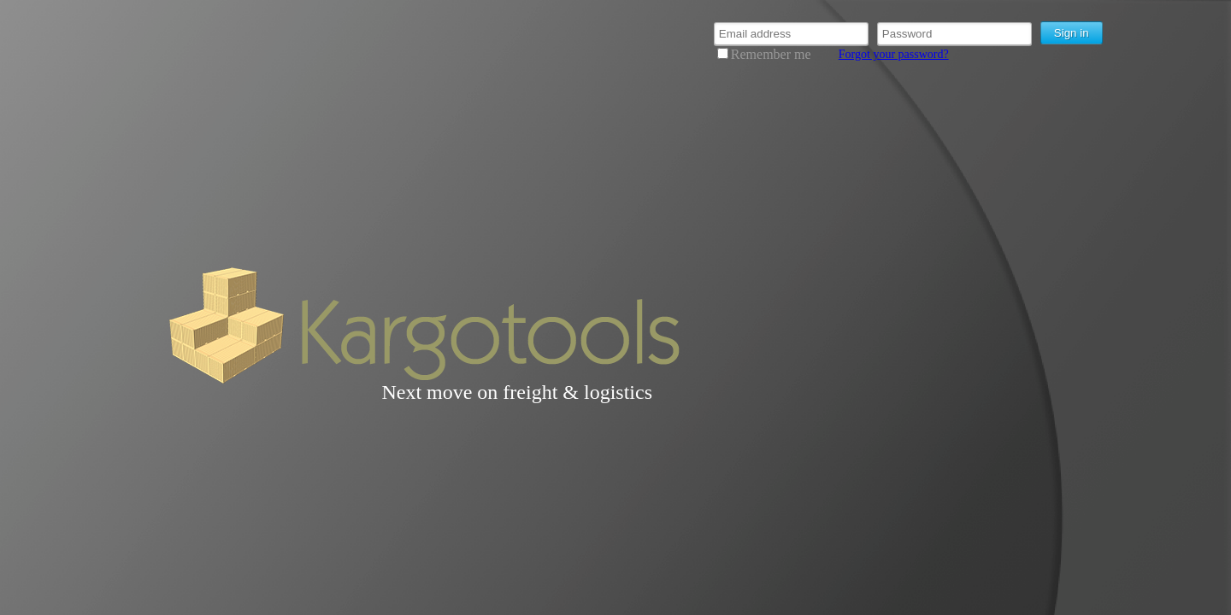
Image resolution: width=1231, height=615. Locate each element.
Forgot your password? (894, 54)
